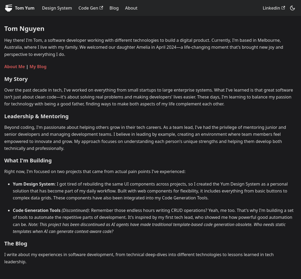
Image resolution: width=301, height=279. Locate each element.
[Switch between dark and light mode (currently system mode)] (292, 8)
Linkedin (274, 8)
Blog (113, 8)
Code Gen (90, 8)
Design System (57, 8)
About (131, 8)
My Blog (37, 66)
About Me (14, 66)
